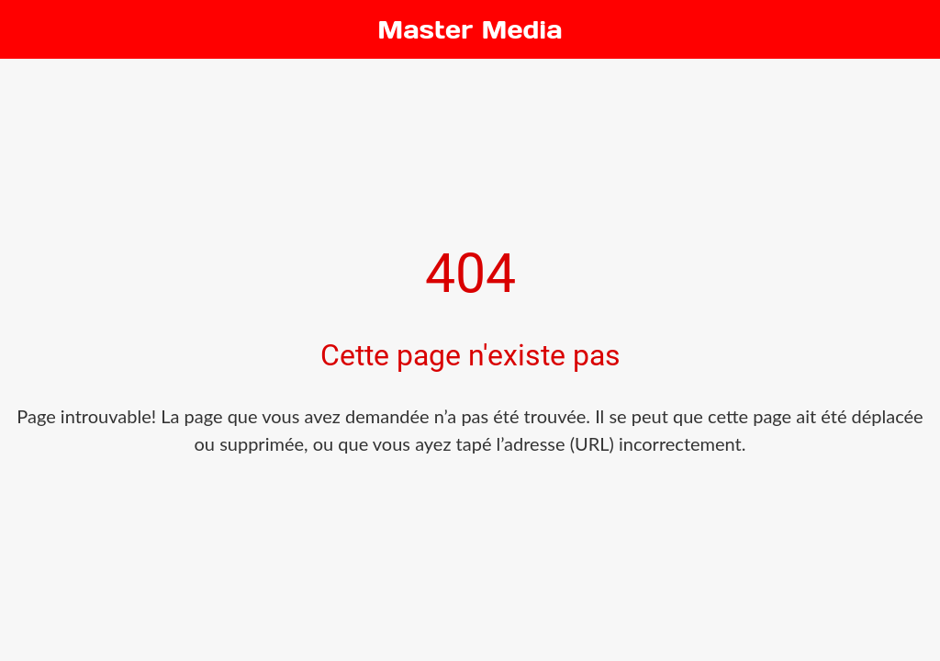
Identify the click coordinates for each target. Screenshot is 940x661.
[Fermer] (29, 29)
